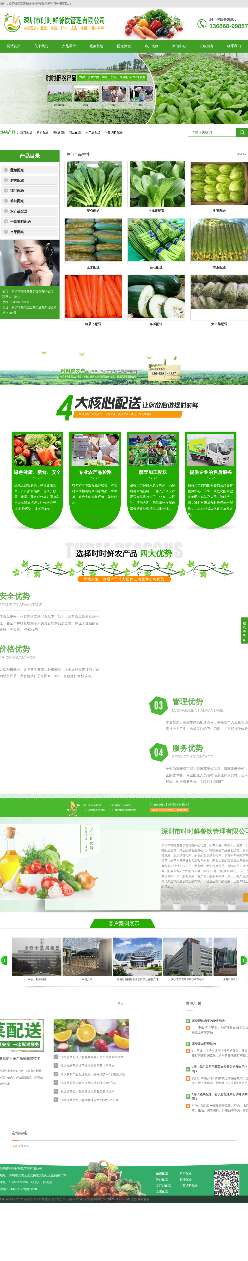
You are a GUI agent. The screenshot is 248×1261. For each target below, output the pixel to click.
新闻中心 (179, 46)
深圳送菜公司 (21, 1168)
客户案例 (151, 46)
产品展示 (69, 46)
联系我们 (234, 46)
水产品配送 (92, 132)
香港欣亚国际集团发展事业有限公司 (137, 979)
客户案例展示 (124, 923)
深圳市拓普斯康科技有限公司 (188, 979)
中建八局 (87, 979)
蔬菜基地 (96, 46)
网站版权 (143, 1204)
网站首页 (14, 46)
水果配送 (17, 232)
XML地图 (130, 1204)
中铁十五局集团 (37, 979)
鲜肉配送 (43, 132)
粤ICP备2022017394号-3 (107, 1204)
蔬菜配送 (26, 132)
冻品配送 (59, 132)
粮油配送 (75, 132)
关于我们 (41, 46)
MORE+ (241, 154)
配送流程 (124, 46)
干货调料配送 (114, 132)
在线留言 (207, 46)
